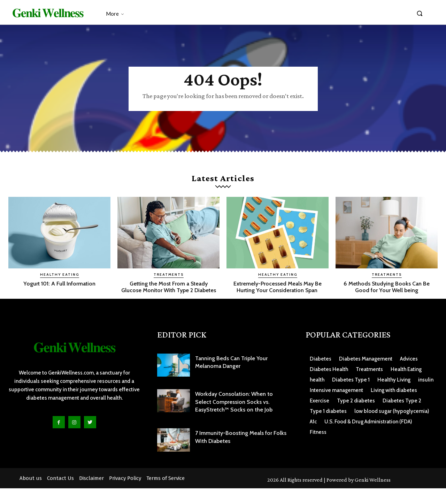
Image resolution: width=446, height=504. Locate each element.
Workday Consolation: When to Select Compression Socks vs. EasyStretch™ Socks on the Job (234, 417)
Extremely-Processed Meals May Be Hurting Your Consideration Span (277, 299)
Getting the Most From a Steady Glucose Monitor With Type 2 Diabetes (168, 299)
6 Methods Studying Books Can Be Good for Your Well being (386, 295)
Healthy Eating (59, 283)
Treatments (169, 283)
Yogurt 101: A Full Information (59, 292)
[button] (419, 13)
